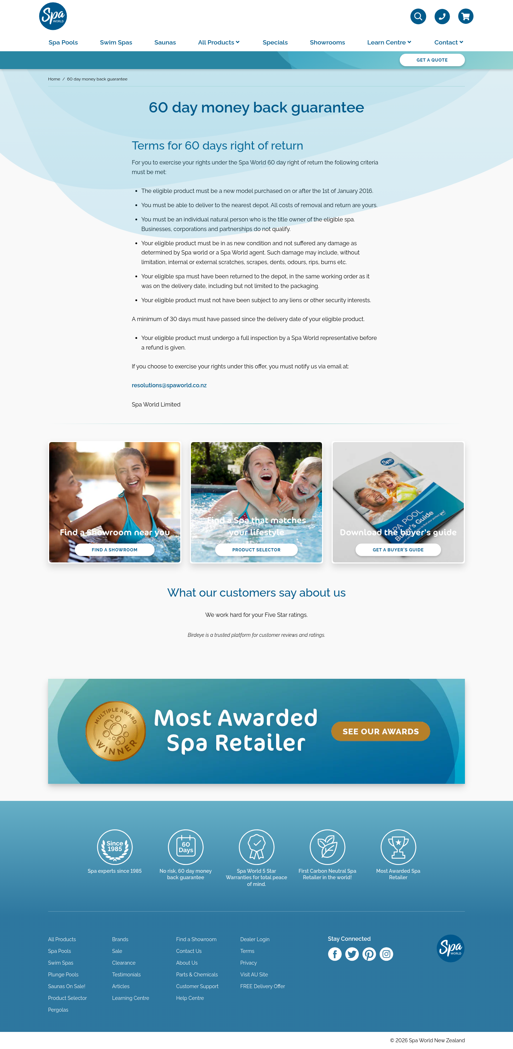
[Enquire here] (398, 861)
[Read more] (186, 861)
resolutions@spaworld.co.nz (169, 385)
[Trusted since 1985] (115, 858)
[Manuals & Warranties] (257, 864)
